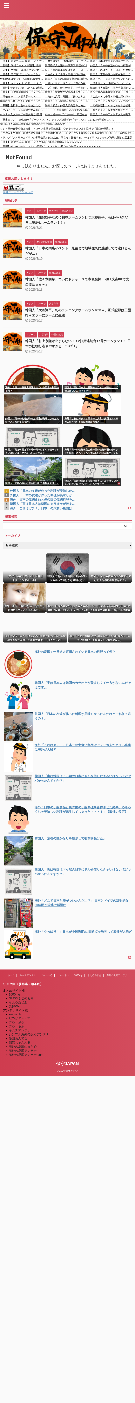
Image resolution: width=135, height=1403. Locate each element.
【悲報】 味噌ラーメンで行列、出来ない (22, 65)
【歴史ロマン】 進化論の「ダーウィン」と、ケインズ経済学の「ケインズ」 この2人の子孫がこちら (67, 60)
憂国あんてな (18, 1038)
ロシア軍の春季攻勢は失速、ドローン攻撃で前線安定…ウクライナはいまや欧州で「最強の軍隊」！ (67, 69)
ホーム (11, 975)
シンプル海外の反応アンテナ (29, 1034)
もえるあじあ (94, 975)
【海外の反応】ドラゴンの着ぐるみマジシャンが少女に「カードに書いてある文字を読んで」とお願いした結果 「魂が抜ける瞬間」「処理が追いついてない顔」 (67, 83)
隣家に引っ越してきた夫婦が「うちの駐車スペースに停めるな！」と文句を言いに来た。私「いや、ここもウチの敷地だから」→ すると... (22, 101)
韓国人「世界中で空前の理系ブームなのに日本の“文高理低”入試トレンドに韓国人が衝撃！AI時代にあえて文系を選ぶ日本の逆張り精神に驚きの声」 (67, 92)
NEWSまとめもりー (23, 998)
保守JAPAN (67, 1063)
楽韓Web (15, 1006)
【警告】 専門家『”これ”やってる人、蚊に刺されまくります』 (22, 74)
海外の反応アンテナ (116, 975)
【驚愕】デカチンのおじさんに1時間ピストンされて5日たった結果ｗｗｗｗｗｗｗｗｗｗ (22, 87)
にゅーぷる (46, 975)
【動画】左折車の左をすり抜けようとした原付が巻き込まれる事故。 (22, 105)
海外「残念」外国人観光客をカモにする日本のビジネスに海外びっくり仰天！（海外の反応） (67, 105)
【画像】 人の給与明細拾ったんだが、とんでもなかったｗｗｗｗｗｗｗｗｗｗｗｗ (22, 92)
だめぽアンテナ (19, 1018)
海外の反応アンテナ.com (26, 1054)
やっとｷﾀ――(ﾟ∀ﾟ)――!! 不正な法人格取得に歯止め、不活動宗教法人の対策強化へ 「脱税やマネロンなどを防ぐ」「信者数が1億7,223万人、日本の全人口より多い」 (67, 114)
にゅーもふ (63, 975)
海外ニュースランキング (18, 192)
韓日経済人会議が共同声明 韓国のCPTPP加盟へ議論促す (67, 65)
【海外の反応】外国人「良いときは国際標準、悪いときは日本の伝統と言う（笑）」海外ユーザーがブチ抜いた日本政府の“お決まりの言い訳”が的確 (67, 96)
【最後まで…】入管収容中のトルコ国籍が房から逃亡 (22, 96)
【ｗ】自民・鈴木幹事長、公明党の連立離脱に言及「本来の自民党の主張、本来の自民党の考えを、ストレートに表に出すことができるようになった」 (67, 87)
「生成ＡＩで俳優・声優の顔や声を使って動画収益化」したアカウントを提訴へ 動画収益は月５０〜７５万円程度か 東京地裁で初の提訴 (67, 74)
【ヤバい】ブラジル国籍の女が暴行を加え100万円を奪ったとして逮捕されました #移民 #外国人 (22, 109)
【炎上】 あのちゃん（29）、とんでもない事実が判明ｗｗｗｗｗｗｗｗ (22, 60)
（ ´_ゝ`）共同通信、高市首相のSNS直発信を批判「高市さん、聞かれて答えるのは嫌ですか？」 (67, 109)
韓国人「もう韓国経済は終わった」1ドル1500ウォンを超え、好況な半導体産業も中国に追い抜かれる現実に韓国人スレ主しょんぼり (67, 101)
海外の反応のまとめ (23, 1046)
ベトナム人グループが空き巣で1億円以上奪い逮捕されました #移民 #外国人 (22, 114)
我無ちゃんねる (19, 1042)
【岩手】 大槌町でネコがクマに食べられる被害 (22, 69)
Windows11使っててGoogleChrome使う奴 (22, 78)
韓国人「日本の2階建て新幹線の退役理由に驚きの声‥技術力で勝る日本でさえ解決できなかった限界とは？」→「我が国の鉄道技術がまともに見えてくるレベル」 (67, 78)
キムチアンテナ (28, 975)
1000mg (78, 975)
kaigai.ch (15, 1014)
